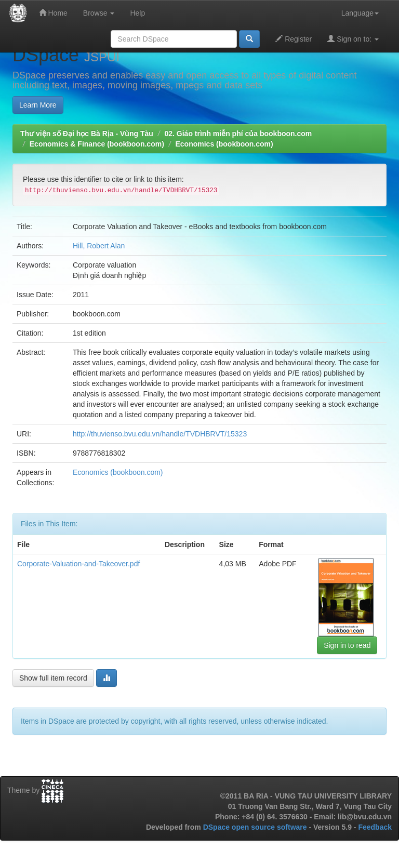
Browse (99, 13)
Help (137, 13)
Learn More (38, 105)
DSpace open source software (256, 827)
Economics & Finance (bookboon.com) (97, 144)
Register (293, 38)
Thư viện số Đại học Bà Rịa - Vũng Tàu (86, 133)
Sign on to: (353, 38)
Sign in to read (347, 645)
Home (53, 12)
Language (360, 13)
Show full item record (53, 678)
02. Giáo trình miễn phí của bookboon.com (238, 133)
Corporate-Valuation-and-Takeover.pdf (78, 564)
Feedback (375, 827)
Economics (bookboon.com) (224, 144)
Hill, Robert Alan (99, 246)
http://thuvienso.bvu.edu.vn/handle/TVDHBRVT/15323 (160, 434)
